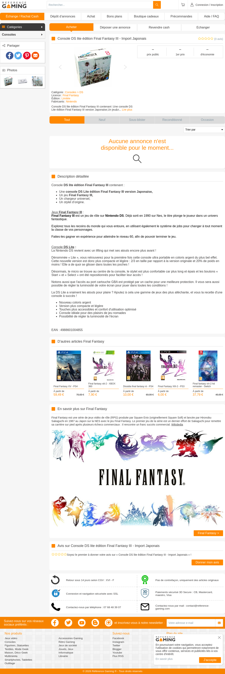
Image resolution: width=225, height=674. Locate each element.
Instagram (118, 641)
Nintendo (71, 101)
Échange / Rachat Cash (22, 16)
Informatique (66, 652)
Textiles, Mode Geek (16, 649)
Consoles (10, 641)
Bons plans (114, 16)
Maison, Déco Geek (16, 652)
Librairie (63, 656)
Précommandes (181, 16)
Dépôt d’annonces (62, 16)
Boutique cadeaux (146, 16)
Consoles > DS (74, 92)
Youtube (117, 652)
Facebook (118, 638)
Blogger (117, 649)
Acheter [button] (71, 27)
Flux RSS (118, 656)
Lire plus (127, 109)
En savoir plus (164, 658)
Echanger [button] (203, 27)
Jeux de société (68, 645)
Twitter (116, 645)
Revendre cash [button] (159, 27)
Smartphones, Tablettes (18, 659)
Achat (91, 16)
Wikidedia (177, 424)
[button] (22, 27)
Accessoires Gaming (71, 638)
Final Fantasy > (208, 533)
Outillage (10, 663)
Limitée (66, 98)
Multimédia (11, 656)
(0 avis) (218, 38)
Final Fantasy (71, 95)
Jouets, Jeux (66, 649)
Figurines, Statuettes (17, 645)
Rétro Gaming (67, 641)
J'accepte (210, 660)
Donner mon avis (207, 562)
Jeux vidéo (11, 638)
